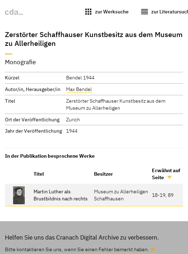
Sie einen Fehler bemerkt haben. (113, 249)
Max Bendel (79, 89)
